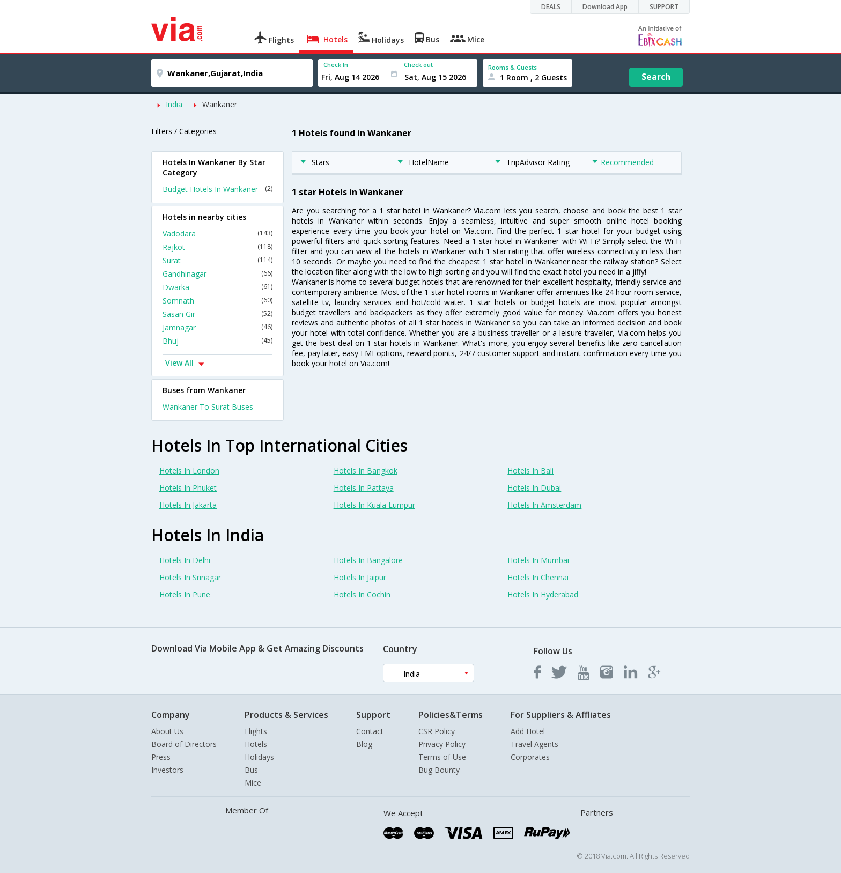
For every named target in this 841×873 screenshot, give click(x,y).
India (174, 104)
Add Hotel (528, 731)
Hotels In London (189, 470)
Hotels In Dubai (534, 488)
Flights (256, 731)
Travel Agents (534, 744)
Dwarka (217, 287)
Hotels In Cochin (362, 594)
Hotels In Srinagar (190, 577)
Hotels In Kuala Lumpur (374, 505)
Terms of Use (442, 757)
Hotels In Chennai (538, 577)
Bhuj (217, 341)
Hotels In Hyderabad (542, 594)
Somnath (217, 300)
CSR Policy (436, 731)
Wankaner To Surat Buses (208, 407)
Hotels (256, 744)
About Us (167, 731)
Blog (364, 744)
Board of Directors (184, 744)
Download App (605, 6)
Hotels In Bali (530, 470)
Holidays (259, 757)
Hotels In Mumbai (538, 560)
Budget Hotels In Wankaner (217, 189)
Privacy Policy (442, 744)
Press (161, 757)
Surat (217, 260)
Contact (369, 731)
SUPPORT (664, 6)
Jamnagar (217, 327)
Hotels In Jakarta (188, 505)
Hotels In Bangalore (368, 560)
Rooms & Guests (512, 67)
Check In (335, 65)
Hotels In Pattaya (364, 488)
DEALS (550, 6)
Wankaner (219, 104)
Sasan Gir (217, 314)
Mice (253, 783)
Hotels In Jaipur (360, 577)
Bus (251, 770)
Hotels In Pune (184, 594)
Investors (167, 770)
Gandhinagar (217, 274)
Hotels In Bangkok (365, 470)
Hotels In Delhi (184, 560)
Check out (418, 65)
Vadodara (217, 233)
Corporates (530, 757)
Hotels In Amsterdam (544, 505)
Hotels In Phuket (188, 488)
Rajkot (217, 247)
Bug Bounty (439, 770)
